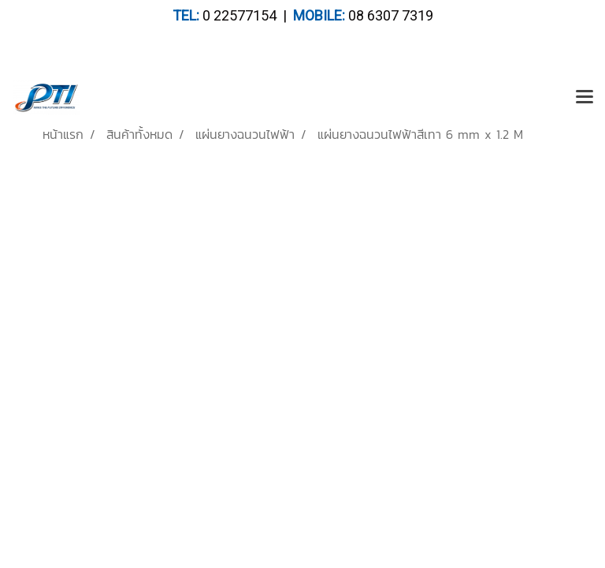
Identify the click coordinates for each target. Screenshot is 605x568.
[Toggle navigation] (584, 97)
